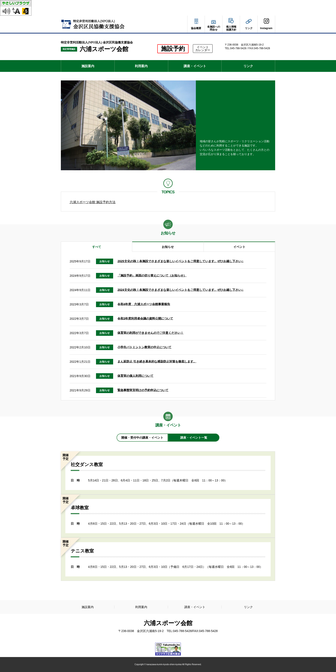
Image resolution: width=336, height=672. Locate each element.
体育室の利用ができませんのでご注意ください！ (150, 332)
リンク (248, 66)
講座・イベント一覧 (193, 437)
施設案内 (87, 66)
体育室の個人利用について (135, 375)
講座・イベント (195, 66)
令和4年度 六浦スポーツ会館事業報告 (143, 304)
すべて (96, 247)
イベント (239, 247)
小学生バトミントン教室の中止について (144, 347)
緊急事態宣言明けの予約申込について (142, 390)
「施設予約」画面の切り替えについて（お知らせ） (151, 275)
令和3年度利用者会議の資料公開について (145, 318)
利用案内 (141, 66)
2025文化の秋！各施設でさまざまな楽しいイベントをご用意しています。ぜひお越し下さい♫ (180, 261)
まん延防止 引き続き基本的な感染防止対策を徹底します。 (156, 361)
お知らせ (168, 247)
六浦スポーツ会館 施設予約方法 (93, 202)
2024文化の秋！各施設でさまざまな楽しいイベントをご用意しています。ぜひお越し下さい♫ (180, 289)
